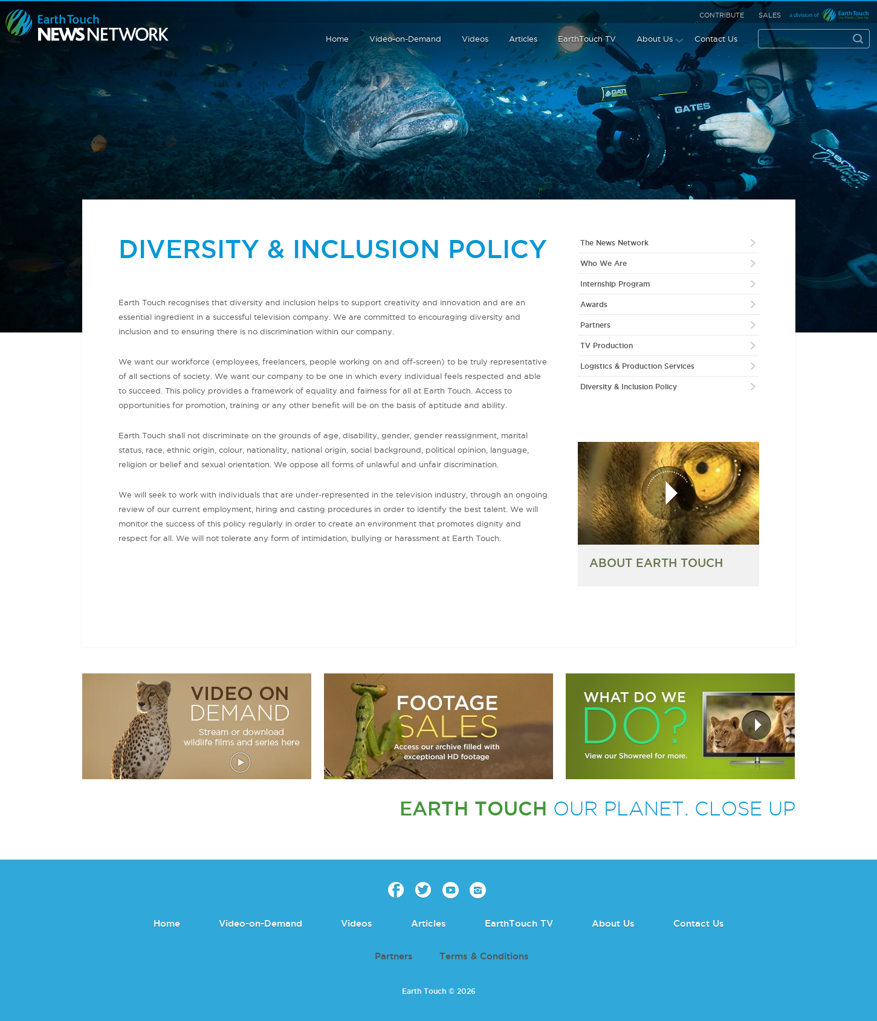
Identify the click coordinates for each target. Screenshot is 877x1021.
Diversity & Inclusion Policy (628, 387)
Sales (770, 15)
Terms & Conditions (484, 956)
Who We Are (603, 263)
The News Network (614, 243)
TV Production (606, 345)
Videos (475, 38)
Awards (593, 304)
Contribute (721, 15)
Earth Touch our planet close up (87, 25)
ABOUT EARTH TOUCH (656, 562)
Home (337, 38)
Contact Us (715, 38)
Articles (523, 38)
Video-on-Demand (405, 38)
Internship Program (615, 284)
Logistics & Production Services (637, 366)
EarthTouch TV (587, 38)
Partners (595, 325)
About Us (654, 38)
